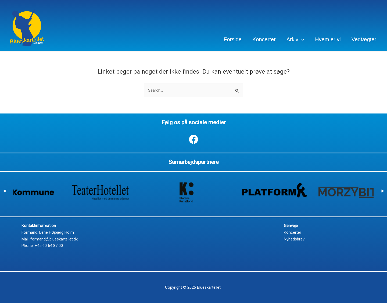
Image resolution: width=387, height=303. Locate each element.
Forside (233, 39)
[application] (301, 39)
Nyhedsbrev (294, 239)
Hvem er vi (328, 39)
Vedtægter (364, 39)
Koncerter (264, 39)
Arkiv (295, 39)
